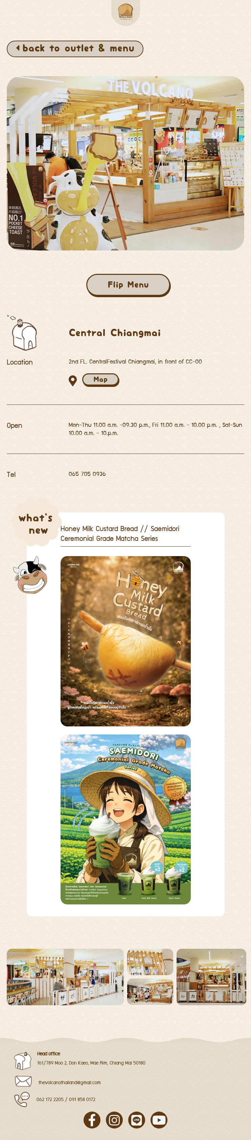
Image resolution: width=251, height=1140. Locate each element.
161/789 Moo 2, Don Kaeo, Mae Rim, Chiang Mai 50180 (91, 1063)
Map (100, 379)
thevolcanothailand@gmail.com (70, 1083)
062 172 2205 (50, 1100)
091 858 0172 (82, 1100)
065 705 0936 (87, 474)
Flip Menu (128, 285)
